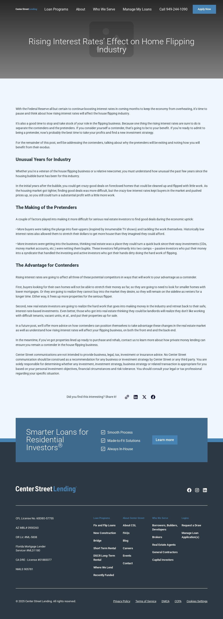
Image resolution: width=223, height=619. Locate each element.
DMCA (165, 601)
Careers (128, 548)
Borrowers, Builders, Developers (165, 527)
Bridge (97, 540)
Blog (125, 540)
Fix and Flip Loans (104, 525)
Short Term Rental (104, 548)
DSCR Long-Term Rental (104, 557)
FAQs (126, 533)
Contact (128, 563)
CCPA (178, 601)
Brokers (157, 537)
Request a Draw (191, 525)
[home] (26, 9)
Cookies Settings (197, 601)
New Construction (104, 533)
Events (127, 555)
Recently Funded (103, 575)
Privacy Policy (121, 601)
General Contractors (165, 552)
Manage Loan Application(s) (190, 535)
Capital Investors (163, 559)
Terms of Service (145, 601)
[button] (57, 9)
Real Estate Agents (164, 544)
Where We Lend (103, 567)
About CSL (129, 525)
